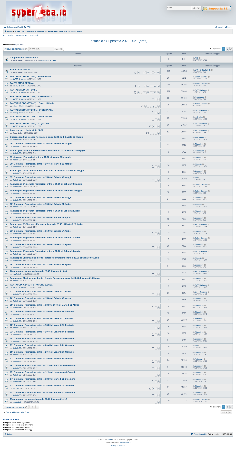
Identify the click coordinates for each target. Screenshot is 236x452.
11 (151, 86)
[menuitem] (27, 27)
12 (155, 86)
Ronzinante (199, 97)
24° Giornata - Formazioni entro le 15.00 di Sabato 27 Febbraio (42, 311)
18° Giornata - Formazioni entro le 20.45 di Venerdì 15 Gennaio (42, 352)
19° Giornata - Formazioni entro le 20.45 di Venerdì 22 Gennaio (42, 345)
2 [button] (227, 48)
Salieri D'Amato (201, 77)
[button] (231, 49)
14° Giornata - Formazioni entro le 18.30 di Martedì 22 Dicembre (42, 379)
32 (144, 93)
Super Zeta (19, 45)
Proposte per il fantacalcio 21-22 (26, 130)
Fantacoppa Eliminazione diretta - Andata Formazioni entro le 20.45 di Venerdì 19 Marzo (55, 278)
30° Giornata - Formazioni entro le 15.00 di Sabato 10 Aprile (40, 244)
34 (151, 93)
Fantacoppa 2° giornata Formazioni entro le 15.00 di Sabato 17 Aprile (45, 237)
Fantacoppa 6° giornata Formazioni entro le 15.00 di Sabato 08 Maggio (46, 184)
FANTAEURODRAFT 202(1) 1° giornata (29, 123)
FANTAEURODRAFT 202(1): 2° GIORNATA (31, 116)
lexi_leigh (199, 117)
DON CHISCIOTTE (202, 70)
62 (144, 73)
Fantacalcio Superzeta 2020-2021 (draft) (117, 41)
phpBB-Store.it (125, 442)
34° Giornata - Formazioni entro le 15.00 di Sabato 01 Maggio (41, 197)
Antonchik (199, 319)
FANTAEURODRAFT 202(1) (24, 90)
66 (158, 73)
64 (151, 73)
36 (158, 93)
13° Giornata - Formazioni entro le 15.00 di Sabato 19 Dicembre (42, 385)
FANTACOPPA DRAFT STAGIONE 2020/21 (31, 285)
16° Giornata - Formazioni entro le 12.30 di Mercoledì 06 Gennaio (43, 365)
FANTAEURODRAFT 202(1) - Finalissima (30, 76)
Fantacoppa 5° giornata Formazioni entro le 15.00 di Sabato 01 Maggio (46, 190)
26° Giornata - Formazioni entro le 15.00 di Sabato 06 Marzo (40, 298)
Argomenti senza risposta (13, 35)
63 (148, 73)
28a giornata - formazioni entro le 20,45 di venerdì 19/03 (38, 271)
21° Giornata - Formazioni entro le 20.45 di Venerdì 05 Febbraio (42, 332)
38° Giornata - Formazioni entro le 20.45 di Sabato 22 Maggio (41, 143)
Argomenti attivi (31, 35)
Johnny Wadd (17, 106)
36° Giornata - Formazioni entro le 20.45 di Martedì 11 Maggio (41, 164)
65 (155, 73)
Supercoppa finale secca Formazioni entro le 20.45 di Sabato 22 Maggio (46, 137)
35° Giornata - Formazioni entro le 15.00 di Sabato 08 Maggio (41, 177)
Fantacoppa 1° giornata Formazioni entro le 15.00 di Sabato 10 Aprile (45, 251)
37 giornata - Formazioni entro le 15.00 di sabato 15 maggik (40, 157)
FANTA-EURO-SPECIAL (22, 83)
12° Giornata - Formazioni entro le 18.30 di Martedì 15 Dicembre (42, 392)
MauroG (198, 164)
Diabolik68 (16, 140)
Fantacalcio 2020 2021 (21, 69)
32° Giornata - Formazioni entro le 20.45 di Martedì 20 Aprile (40, 217)
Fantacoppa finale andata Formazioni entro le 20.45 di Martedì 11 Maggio (47, 170)
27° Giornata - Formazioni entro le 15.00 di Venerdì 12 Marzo (40, 291)
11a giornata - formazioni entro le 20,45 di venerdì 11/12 (38, 399)
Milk (196, 58)
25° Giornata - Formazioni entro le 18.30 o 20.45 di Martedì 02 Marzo (44, 305)
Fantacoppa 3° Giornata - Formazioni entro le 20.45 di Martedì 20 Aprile (46, 224)
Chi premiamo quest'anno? (24, 57)
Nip (196, 178)
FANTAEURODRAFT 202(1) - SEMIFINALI (31, 96)
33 (148, 93)
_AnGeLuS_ (17, 274)
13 (158, 86)
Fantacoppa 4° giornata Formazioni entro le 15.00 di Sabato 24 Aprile (45, 211)
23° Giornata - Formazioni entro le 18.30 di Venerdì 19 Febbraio (42, 325)
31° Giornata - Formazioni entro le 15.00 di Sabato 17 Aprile (40, 231)
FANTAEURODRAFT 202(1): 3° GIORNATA (31, 110)
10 (148, 86)
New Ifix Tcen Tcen (48, 60)
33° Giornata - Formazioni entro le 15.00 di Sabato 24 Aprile (40, 204)
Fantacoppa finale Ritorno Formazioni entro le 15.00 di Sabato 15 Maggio (47, 150)
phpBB (109, 440)
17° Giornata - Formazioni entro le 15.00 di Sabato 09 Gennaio (41, 358)
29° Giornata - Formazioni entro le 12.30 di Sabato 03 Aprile (40, 264)
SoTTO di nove (18, 79)
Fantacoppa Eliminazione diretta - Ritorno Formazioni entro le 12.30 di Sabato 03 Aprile (54, 258)
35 (155, 93)
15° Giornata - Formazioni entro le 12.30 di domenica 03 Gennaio (43, 372)
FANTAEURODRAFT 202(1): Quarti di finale (32, 103)
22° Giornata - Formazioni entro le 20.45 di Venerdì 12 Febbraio (42, 318)
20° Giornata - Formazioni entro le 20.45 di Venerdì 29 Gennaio (42, 338)
